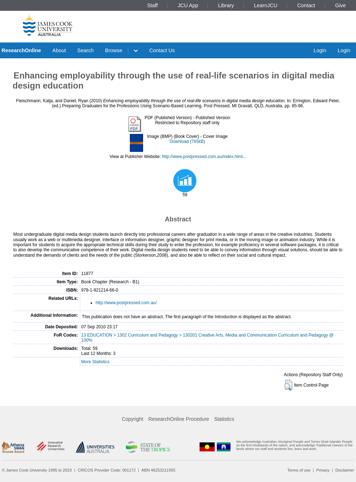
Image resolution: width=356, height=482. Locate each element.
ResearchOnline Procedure (179, 419)
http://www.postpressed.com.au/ (126, 302)
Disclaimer (345, 470)
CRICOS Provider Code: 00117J (107, 470)
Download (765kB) (187, 141)
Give (340, 5)
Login (320, 50)
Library (226, 5)
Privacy (322, 470)
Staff (152, 5)
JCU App (188, 5)
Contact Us (162, 50)
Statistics (224, 419)
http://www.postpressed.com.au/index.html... (204, 156)
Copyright (132, 419)
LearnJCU (265, 5)
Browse (113, 50)
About (59, 50)
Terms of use (298, 470)
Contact (306, 5)
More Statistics (95, 361)
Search (85, 50)
